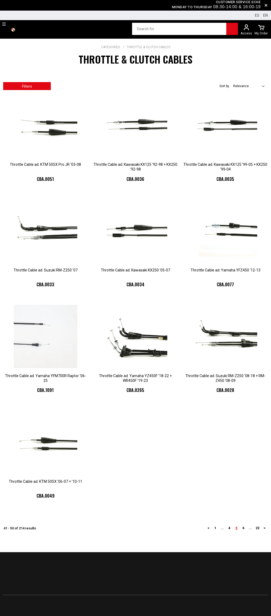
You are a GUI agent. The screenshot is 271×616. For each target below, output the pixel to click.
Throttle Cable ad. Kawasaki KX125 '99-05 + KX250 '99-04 (225, 166)
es (257, 15)
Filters (27, 86)
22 (257, 528)
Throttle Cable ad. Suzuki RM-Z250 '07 (45, 270)
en (265, 15)
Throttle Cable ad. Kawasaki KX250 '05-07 (135, 270)
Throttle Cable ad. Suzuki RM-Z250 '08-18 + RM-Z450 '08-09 (225, 378)
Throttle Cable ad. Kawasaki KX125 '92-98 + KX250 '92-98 (135, 166)
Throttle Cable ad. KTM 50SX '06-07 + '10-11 (45, 481)
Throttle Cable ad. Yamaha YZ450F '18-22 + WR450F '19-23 (135, 378)
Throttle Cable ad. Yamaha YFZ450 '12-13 (225, 270)
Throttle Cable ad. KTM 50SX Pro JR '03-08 (45, 164)
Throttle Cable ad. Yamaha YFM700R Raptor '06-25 (45, 378)
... (222, 528)
